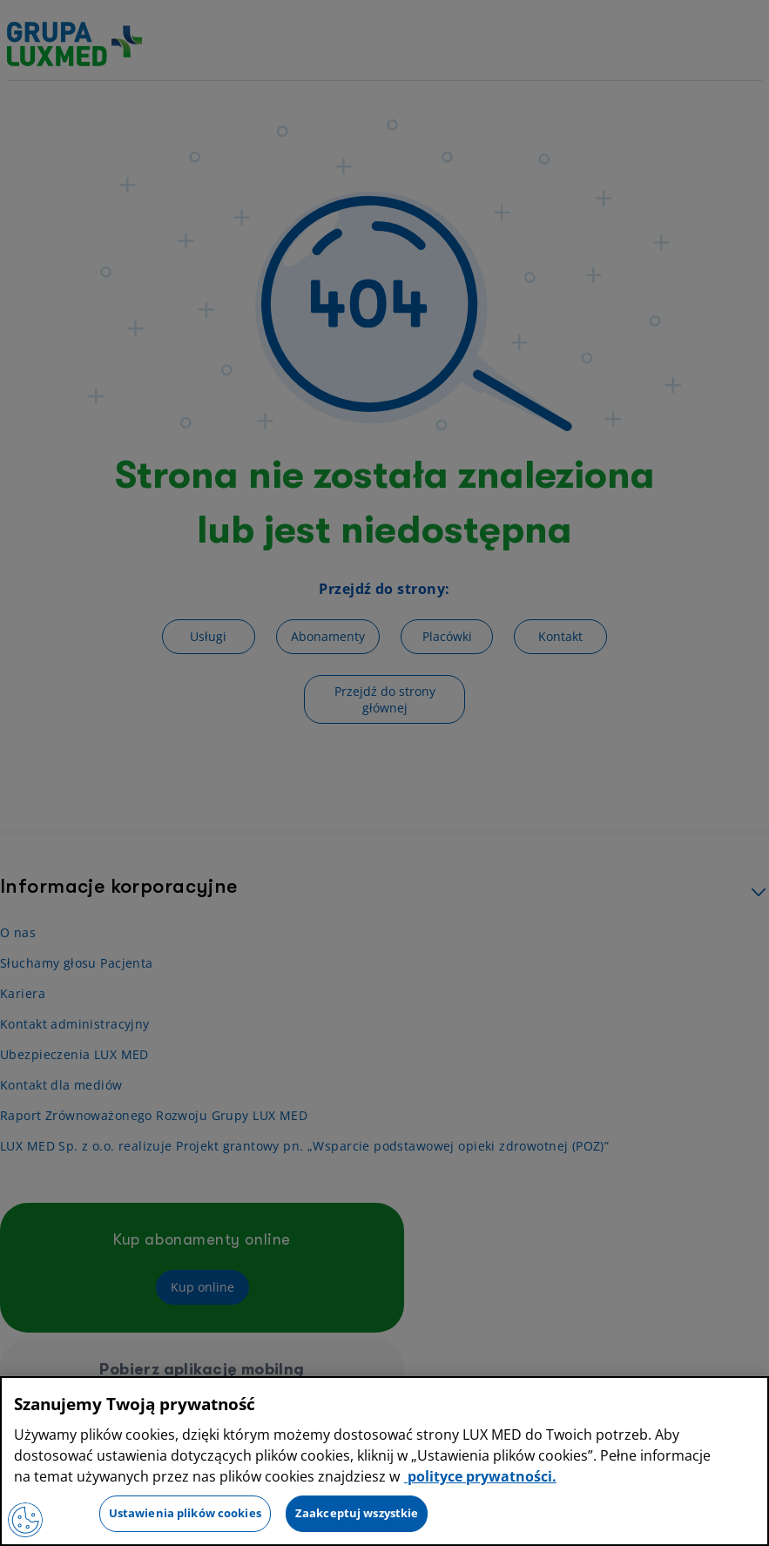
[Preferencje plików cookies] (25, 1519)
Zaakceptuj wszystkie (357, 1513)
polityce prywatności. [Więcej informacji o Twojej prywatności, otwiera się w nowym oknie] (480, 1476)
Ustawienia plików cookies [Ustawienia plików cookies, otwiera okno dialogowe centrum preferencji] (185, 1513)
